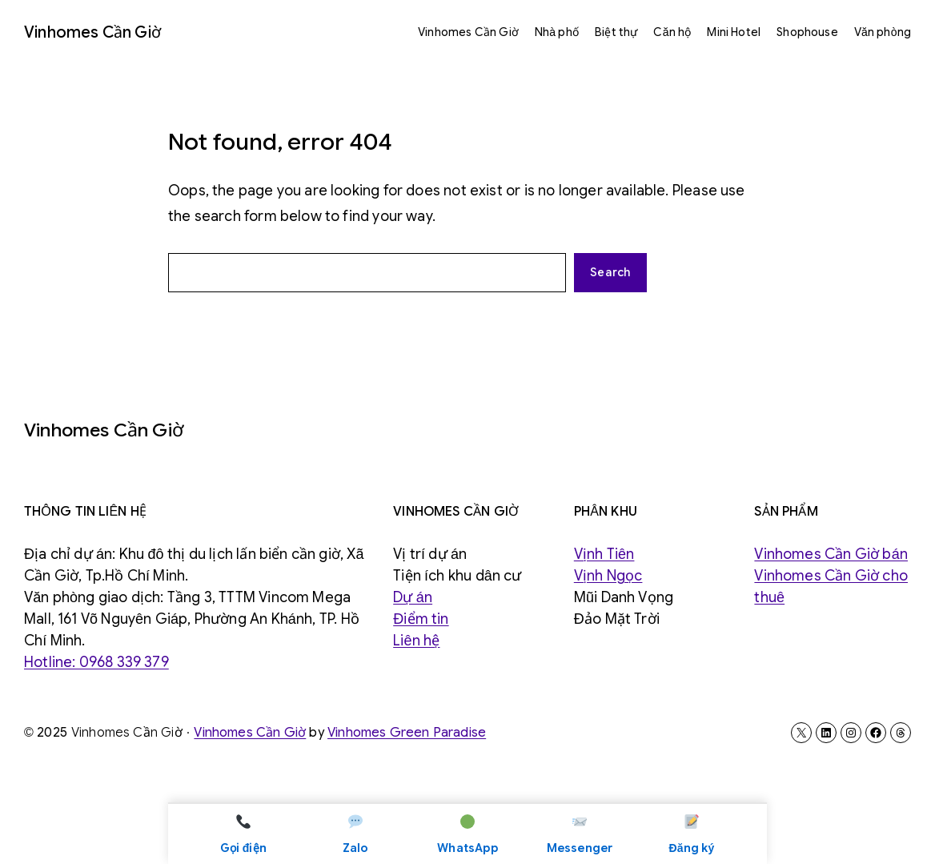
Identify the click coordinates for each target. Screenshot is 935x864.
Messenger (580, 832)
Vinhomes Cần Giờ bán (831, 554)
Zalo (356, 832)
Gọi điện (243, 832)
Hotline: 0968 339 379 (96, 662)
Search (610, 272)
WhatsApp (467, 832)
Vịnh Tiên (604, 554)
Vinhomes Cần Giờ (92, 32)
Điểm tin (420, 619)
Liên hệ (416, 640)
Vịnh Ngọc (608, 576)
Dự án (412, 597)
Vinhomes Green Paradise (406, 733)
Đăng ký (692, 832)
